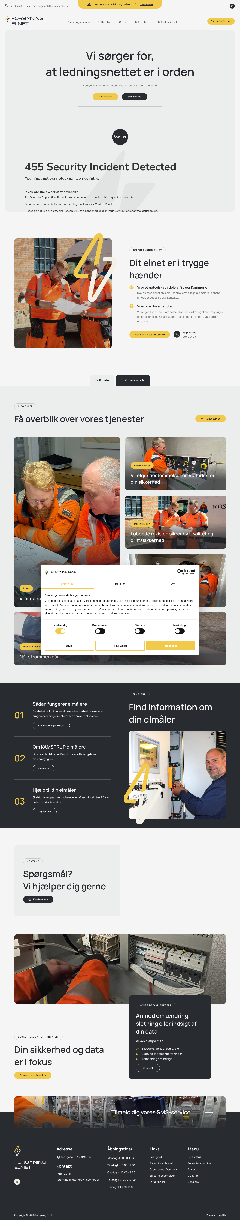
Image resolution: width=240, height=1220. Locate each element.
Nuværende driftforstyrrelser (113, 4)
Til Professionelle (170, 21)
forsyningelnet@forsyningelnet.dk (48, 6)
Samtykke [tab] (67, 583)
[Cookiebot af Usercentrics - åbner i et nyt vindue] (180, 572)
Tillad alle (171, 645)
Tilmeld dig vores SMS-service (150, 1112)
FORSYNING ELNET (27, 21)
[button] (147, 250)
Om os (122, 21)
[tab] (102, 380)
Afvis (69, 645)
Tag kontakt (189, 332)
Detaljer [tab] (120, 583)
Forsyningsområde (76, 21)
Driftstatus (102, 21)
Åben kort (120, 139)
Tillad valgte (119, 645)
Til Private (141, 21)
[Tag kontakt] (177, 334)
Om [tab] (173, 583)
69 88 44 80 (14, 6)
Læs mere (146, 4)
